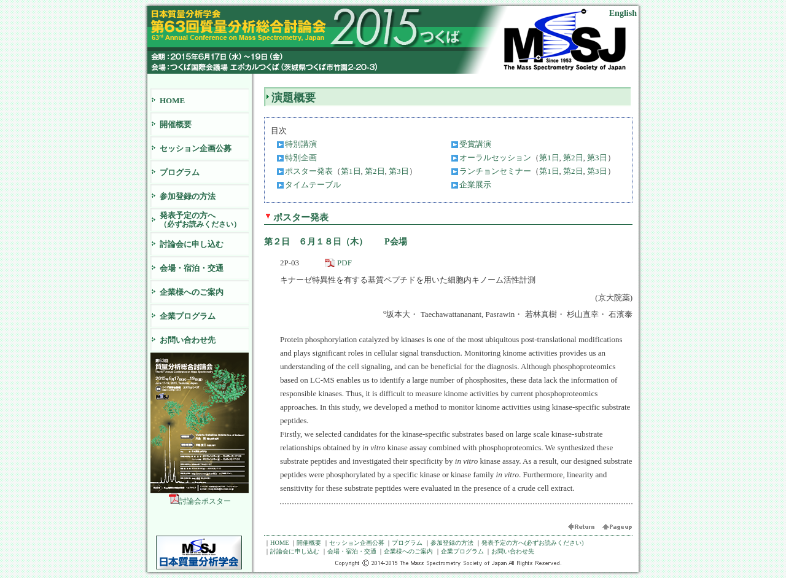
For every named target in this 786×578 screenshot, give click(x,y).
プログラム (180, 172)
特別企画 (301, 157)
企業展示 (475, 184)
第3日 (597, 157)
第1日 (549, 157)
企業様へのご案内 (192, 292)
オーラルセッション (495, 157)
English (623, 13)
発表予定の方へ (204, 219)
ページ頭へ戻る (617, 529)
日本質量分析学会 (199, 552)
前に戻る (584, 529)
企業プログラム (188, 316)
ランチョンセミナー (495, 171)
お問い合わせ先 (188, 340)
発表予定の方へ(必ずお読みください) (532, 542)
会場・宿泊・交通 (192, 268)
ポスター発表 (309, 171)
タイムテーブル (313, 184)
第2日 (573, 157)
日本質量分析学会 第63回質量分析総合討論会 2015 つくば (300, 28)
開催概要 (176, 124)
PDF (344, 262)
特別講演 (301, 144)
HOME (172, 100)
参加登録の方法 (188, 196)
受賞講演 (475, 144)
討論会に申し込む (192, 244)
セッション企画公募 (196, 148)
